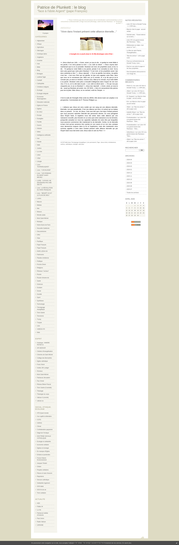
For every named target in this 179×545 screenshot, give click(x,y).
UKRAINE (40, 525)
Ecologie (40, 90)
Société (39, 294)
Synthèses (40, 301)
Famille (39, 122)
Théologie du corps (43, 394)
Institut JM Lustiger (43, 368)
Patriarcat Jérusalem (43, 377)
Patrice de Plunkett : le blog (61, 7)
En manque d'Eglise (43, 451)
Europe (39, 115)
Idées (39, 132)
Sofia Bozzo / (131, 132)
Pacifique (40, 241)
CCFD (39, 419)
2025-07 (129, 189)
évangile (75, 144)
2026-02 (129, 166)
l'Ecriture (40, 371)
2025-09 (129, 183)
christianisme (112, 142)
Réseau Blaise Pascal (44, 384)
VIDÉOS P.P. (41, 329)
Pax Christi (40, 381)
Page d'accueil (85, 21)
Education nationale (43, 102)
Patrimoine (40, 254)
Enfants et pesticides (43, 455)
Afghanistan (41, 41)
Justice (39, 148)
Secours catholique (43, 480)
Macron (39, 202)
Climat (39, 426)
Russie (39, 274)
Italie (38, 145)
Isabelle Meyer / (132, 112)
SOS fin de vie (41, 490)
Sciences (40, 284)
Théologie (40, 391)
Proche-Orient (41, 264)
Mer (38, 208)
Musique (39, 221)
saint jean (81, 144)
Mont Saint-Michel (42, 218)
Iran (38, 138)
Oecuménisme (41, 231)
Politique (40, 261)
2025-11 (129, 176)
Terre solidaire (41, 493)
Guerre (39, 125)
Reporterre (40, 476)
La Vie (39, 510)
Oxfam (39, 466)
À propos (45, 33)
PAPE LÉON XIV (42, 251)
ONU (38, 235)
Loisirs (39, 198)
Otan (38, 238)
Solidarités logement (43, 483)
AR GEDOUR (41, 348)
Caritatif (39, 80)
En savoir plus (126, 543)
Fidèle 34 (40, 506)
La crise (39, 151)
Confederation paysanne (45, 429)
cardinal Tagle (41, 77)
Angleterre (40, 57)
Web (38, 332)
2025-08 (129, 186)
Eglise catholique (42, 361)
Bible (38, 67)
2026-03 (129, 163)
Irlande (39, 142)
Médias (39, 205)
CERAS (39, 423)
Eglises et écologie (43, 448)
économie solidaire (43, 445)
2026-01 (129, 169)
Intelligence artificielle (44, 135)
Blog (38, 70)
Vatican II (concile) (43, 397)
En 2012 (39, 112)
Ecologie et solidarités (44, 441)
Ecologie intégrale (42, 93)
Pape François (41, 245)
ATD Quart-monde (43, 413)
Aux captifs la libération (44, 416)
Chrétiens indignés (43, 87)
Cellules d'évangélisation (45, 351)
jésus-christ (104, 142)
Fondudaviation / (132, 117)
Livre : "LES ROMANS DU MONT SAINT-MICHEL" (44, 175)
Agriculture (40, 47)
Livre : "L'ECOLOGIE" (44, 170)
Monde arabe (41, 215)
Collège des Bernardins (44, 358)
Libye (39, 158)
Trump (39, 319)
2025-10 (129, 179)
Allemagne (40, 50)
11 (143, 208)
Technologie (41, 304)
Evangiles (40, 118)
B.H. (128, 101)
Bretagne (40, 74)
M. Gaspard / (131, 96)
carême (63, 144)
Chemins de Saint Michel (45, 354)
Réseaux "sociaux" (43, 271)
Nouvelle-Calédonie (43, 228)
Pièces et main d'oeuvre (44, 473)
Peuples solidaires (43, 470)
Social (39, 291)
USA (38, 326)
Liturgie (39, 161)
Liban (39, 155)
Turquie (39, 322)
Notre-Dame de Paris (43, 225)
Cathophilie (40, 83)
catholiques (69, 144)
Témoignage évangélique (78, 142)
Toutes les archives (133, 192)
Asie (38, 64)
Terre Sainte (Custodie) (44, 387)
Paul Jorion (40, 518)
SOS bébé (40, 486)
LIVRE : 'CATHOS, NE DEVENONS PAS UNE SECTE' (44, 183)
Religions (40, 268)
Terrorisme (40, 316)
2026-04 (129, 159)
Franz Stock (41, 364)
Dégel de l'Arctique (43, 433)
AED (38, 503)
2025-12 (129, 173)
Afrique (39, 44)
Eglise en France (42, 105)
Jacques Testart (42, 463)
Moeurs (39, 212)
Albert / (129, 91)
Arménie (39, 60)
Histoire (39, 128)
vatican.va (40, 401)
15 (135, 210)
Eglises (39, 109)
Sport (39, 297)
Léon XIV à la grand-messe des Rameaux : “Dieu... (136, 119)
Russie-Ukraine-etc (43, 278)
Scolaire (39, 287)
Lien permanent (91, 142)
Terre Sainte (41, 312)
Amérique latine (42, 54)
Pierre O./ (130, 86)
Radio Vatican (41, 522)
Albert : (129, 107)
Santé (39, 281)
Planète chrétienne (43, 258)
